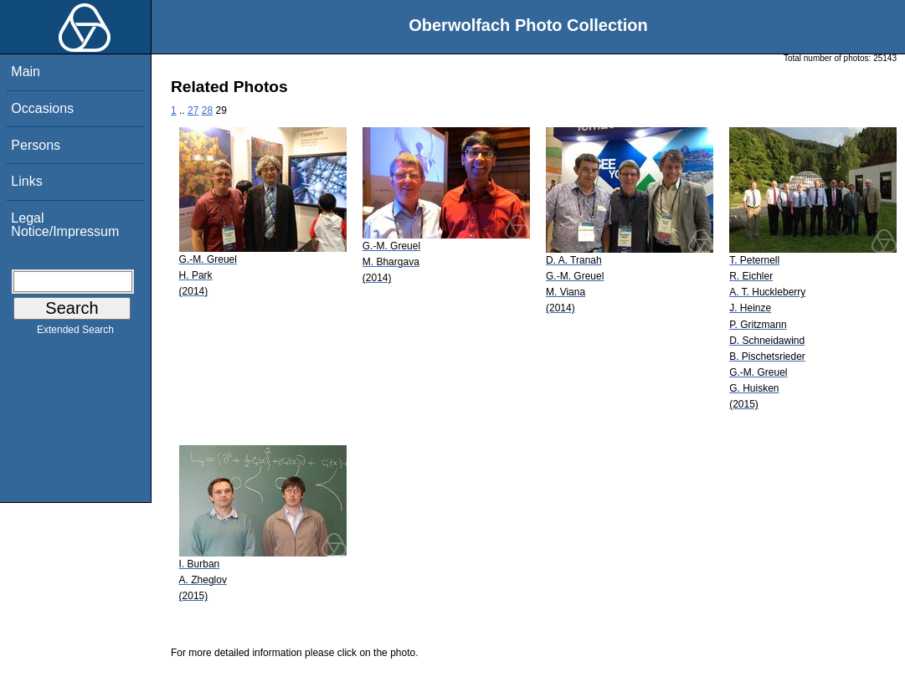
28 (207, 110)
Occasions (42, 108)
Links (26, 181)
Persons (35, 145)
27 (193, 110)
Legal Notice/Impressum (65, 224)
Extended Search (75, 333)
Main (25, 71)
